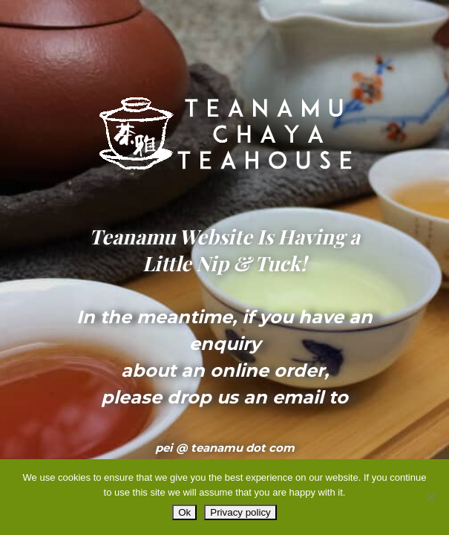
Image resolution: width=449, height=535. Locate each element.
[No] (430, 497)
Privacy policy (240, 512)
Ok (184, 512)
